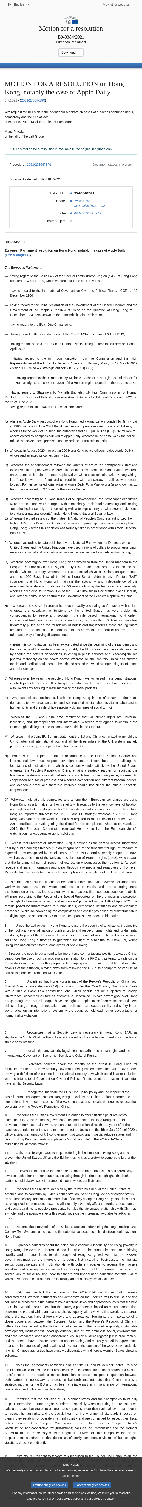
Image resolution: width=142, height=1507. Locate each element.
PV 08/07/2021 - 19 (88, 213)
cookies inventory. (103, 1503)
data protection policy (40, 1503)
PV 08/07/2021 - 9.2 (88, 201)
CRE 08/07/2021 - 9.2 (89, 206)
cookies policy (71, 1503)
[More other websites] (119, 4)
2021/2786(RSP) (33, 100)
